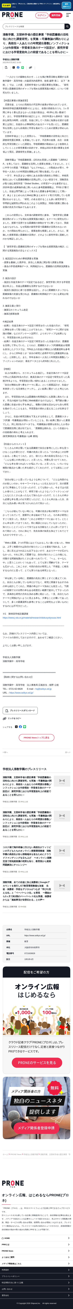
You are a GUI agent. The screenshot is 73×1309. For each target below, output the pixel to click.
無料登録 (55, 15)
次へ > (67, 752)
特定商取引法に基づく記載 (12, 1283)
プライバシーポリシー (11, 1276)
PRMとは (5, 1244)
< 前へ (5, 752)
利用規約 (5, 1270)
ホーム (5, 1154)
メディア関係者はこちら (11, 1264)
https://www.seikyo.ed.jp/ (21, 693)
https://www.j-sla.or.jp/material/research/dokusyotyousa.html (32, 618)
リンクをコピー (12, 718)
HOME (7, 1238)
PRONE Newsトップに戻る (36, 737)
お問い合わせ (7, 1289)
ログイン (42, 15)
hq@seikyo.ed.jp (43, 689)
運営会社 (5, 1295)
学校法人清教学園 (11, 59)
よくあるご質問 (8, 1257)
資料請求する (66, 5)
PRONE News (16, 1154)
